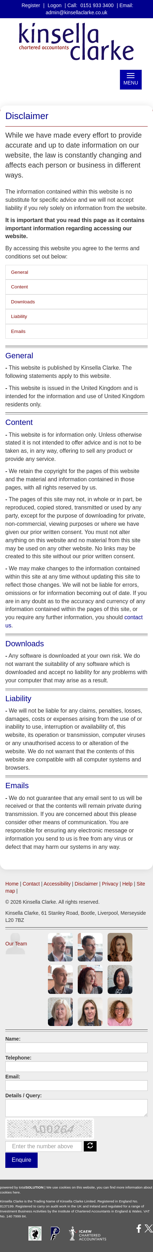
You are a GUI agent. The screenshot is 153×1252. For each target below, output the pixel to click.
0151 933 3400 (97, 5)
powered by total (22, 1187)
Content (19, 286)
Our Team (16, 943)
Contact (31, 884)
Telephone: (18, 1058)
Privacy (110, 884)
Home (11, 884)
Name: (13, 1039)
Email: (12, 1076)
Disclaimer (86, 884)
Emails (18, 331)
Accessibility (57, 884)
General (19, 272)
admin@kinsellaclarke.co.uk (77, 12)
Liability (19, 316)
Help (127, 884)
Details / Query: (23, 1095)
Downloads (23, 301)
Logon (54, 5)
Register (31, 5)
